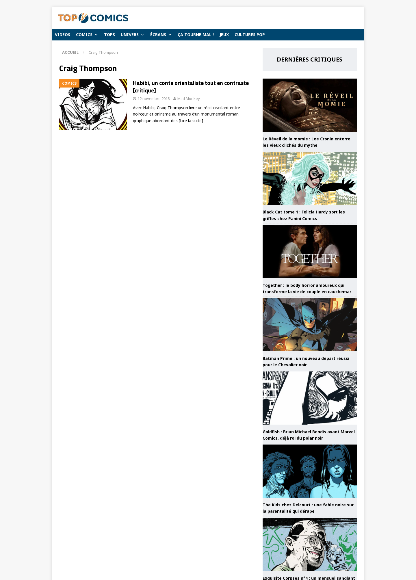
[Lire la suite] (191, 120)
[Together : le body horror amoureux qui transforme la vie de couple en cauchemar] (310, 251)
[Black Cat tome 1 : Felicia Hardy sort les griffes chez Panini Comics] (310, 178)
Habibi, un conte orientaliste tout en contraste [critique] (191, 86)
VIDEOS (62, 34)
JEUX (224, 34)
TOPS (109, 34)
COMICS (87, 34)
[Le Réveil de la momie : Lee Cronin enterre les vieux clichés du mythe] (310, 105)
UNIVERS (132, 34)
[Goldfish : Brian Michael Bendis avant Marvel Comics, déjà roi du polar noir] (310, 398)
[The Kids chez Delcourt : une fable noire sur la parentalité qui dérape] (310, 471)
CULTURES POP (250, 34)
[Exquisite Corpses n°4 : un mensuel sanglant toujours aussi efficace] (310, 544)
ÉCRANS (161, 34)
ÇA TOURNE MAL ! (196, 34)
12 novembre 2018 (154, 98)
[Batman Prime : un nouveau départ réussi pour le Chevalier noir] (310, 324)
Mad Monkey (188, 98)
